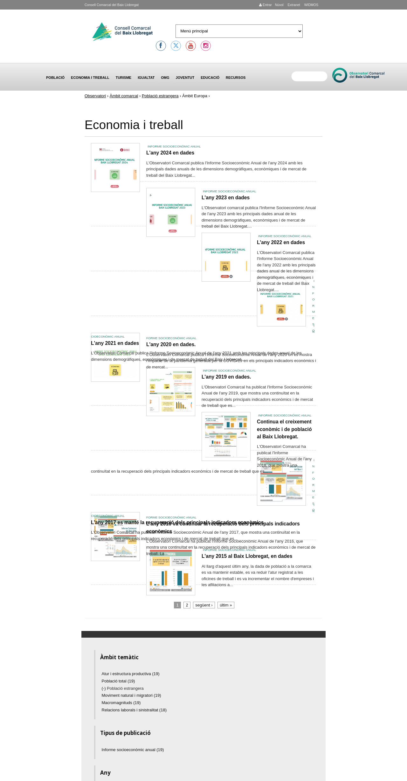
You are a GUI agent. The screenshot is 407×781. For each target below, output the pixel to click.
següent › (203, 605)
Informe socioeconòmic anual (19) (133, 749)
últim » (226, 605)
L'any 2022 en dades (281, 242)
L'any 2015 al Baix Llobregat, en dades (247, 556)
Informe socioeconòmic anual (174, 146)
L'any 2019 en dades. (226, 377)
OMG (165, 77)
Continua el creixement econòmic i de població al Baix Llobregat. (284, 429)
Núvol (279, 5)
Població (55, 77)
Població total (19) (118, 681)
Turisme (124, 77)
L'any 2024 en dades (170, 152)
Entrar (265, 5)
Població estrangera (160, 95)
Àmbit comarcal (124, 95)
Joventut (185, 77)
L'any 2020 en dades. (171, 344)
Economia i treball (90, 77)
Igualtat (146, 77)
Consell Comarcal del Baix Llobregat (112, 5)
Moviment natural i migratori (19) (131, 695)
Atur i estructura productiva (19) (131, 673)
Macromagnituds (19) (121, 702)
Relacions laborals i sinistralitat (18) (134, 710)
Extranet (293, 5)
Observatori (95, 95)
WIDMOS (310, 5)
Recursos (235, 77)
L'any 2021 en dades (115, 343)
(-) (104, 688)
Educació (210, 77)
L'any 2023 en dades (226, 197)
